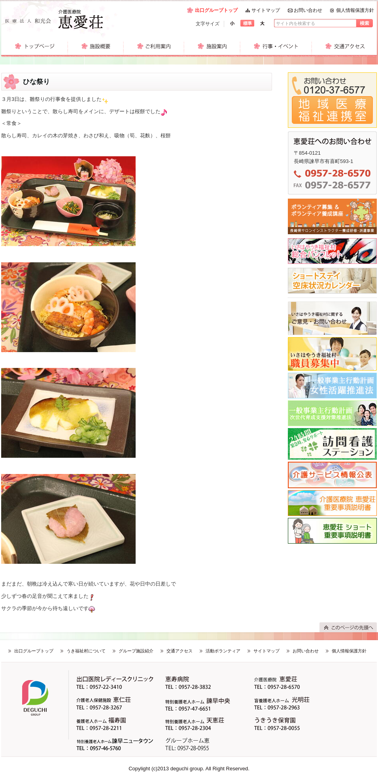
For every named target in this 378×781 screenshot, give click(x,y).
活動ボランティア (223, 650)
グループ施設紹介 (136, 650)
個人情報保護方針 (355, 10)
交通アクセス (179, 650)
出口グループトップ (216, 10)
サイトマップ (265, 10)
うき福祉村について (86, 650)
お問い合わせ (308, 10)
